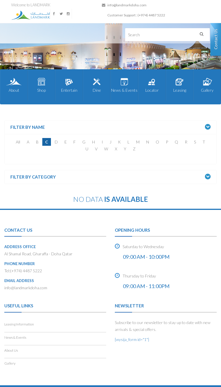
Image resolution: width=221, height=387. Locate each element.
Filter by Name (27, 127)
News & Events (124, 85)
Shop (41, 85)
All (18, 141)
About (13, 85)
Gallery (207, 85)
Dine (96, 85)
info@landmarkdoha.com (126, 5)
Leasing (179, 85)
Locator (151, 85)
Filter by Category (33, 177)
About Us (11, 350)
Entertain (69, 85)
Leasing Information (19, 324)
